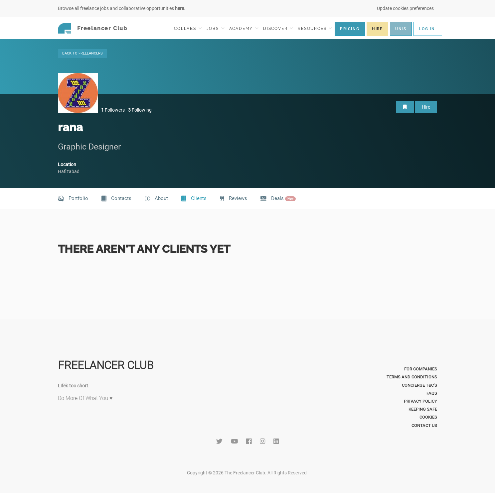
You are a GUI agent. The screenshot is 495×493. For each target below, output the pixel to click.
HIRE (377, 29)
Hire (426, 107)
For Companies (420, 368)
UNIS (401, 29)
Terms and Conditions (412, 376)
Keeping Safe (423, 409)
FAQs (431, 393)
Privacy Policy (420, 401)
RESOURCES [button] (315, 28)
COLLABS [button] (188, 28)
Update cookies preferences (405, 8)
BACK (82, 53)
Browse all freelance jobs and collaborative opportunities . (121, 8)
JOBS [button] (216, 28)
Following (140, 110)
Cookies (428, 417)
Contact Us (424, 425)
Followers (113, 110)
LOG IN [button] (427, 29)
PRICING (350, 29)
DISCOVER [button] (278, 28)
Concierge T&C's (419, 385)
